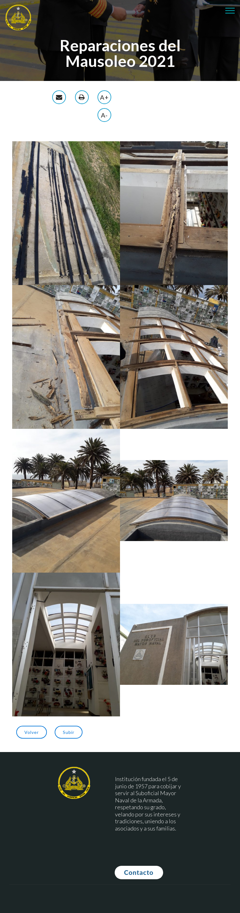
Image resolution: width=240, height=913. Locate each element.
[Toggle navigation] (230, 10)
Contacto (138, 872)
